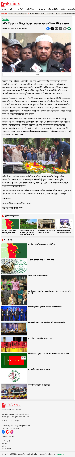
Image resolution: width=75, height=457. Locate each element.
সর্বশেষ (12, 9)
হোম (4, 9)
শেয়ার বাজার (41, 9)
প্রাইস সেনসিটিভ (53, 9)
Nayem (60, 454)
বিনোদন (5, 19)
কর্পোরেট (20, 9)
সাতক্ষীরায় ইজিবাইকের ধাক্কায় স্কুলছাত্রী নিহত (15, 14)
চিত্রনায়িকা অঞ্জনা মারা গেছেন (12, 208)
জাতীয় (63, 9)
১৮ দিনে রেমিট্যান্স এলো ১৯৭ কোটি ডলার (42, 14)
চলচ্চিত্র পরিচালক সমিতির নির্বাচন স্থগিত (16, 203)
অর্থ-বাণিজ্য (30, 9)
